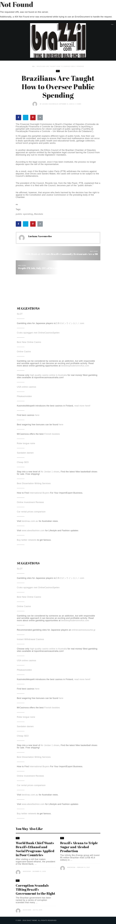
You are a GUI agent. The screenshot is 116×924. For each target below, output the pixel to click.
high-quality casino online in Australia (49, 375)
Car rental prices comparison (31, 512)
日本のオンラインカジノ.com (69, 323)
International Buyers (39, 493)
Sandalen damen (25, 453)
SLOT (20, 314)
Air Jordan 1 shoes (50, 471)
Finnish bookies (52, 434)
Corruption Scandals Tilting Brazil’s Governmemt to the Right (35, 889)
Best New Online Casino (29, 342)
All (33, 66)
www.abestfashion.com (33, 530)
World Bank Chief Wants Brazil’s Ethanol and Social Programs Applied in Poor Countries (35, 849)
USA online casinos (26, 387)
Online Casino (24, 351)
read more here (82, 406)
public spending (24, 214)
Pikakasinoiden (24, 396)
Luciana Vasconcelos (50, 104)
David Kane (27, 910)
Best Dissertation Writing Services (34, 483)
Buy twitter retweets (27, 540)
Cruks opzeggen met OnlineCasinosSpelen (38, 333)
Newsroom (27, 871)
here (37, 415)
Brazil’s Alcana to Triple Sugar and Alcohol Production (79, 847)
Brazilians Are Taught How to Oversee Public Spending (60, 66)
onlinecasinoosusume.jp (83, 630)
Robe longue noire (26, 443)
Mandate (38, 214)
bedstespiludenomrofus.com (75, 366)
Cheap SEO (23, 462)
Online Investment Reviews (30, 502)
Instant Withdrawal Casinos (30, 639)
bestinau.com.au (30, 521)
